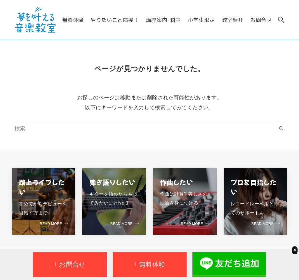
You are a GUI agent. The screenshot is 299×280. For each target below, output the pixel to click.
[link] (44, 201)
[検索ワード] (149, 128)
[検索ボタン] (281, 20)
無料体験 (150, 264)
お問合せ (70, 264)
